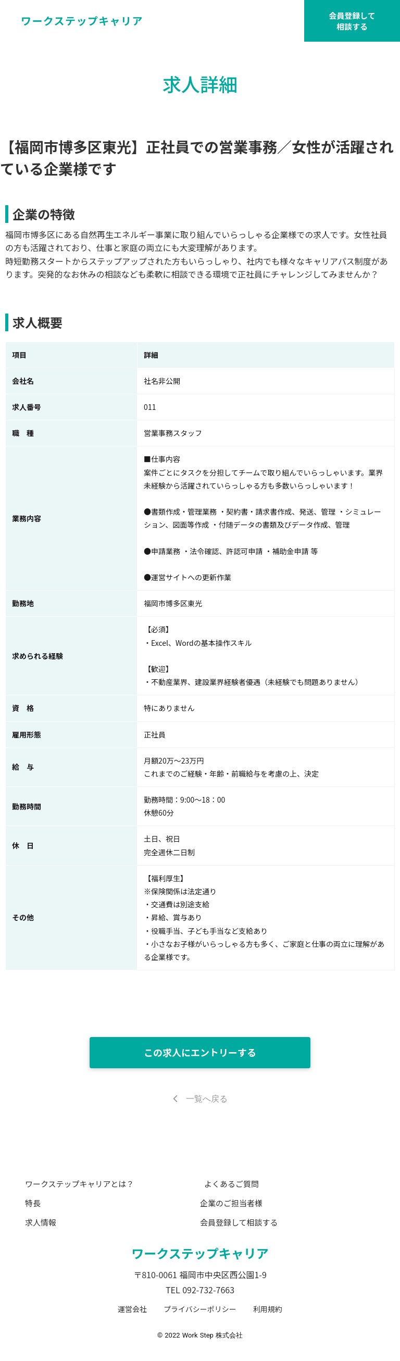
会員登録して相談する (352, 21)
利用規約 (267, 1309)
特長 (33, 1202)
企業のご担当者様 (231, 1202)
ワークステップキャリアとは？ (79, 1183)
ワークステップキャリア (199, 1253)
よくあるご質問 (231, 1183)
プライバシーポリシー (200, 1309)
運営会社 (132, 1309)
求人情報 (40, 1222)
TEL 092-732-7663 (200, 1289)
